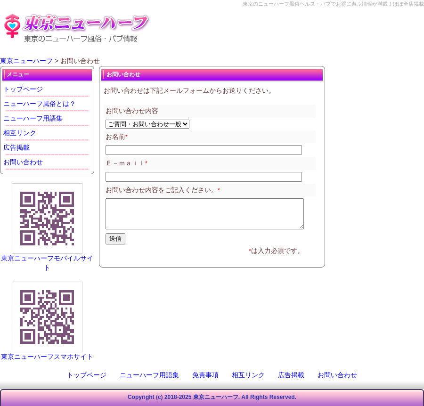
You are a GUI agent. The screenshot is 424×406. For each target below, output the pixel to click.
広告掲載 (16, 147)
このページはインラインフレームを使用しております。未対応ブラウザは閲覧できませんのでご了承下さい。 (210, 180)
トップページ (23, 89)
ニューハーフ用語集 (33, 118)
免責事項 (205, 375)
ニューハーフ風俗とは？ (39, 103)
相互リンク (19, 133)
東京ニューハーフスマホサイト (47, 356)
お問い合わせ (23, 162)
